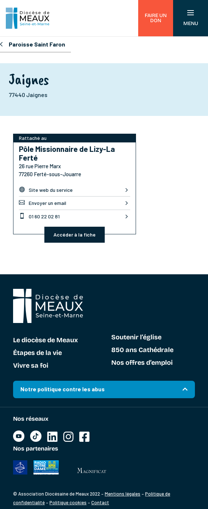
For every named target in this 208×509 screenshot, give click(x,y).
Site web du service (46, 189)
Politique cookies (68, 502)
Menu (190, 18)
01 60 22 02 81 (39, 216)
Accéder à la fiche (74, 234)
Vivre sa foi (30, 365)
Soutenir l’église (136, 337)
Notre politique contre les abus (62, 388)
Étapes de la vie (37, 353)
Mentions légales (122, 494)
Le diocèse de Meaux (45, 340)
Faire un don (156, 18)
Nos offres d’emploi (142, 363)
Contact (100, 502)
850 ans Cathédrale (142, 350)
